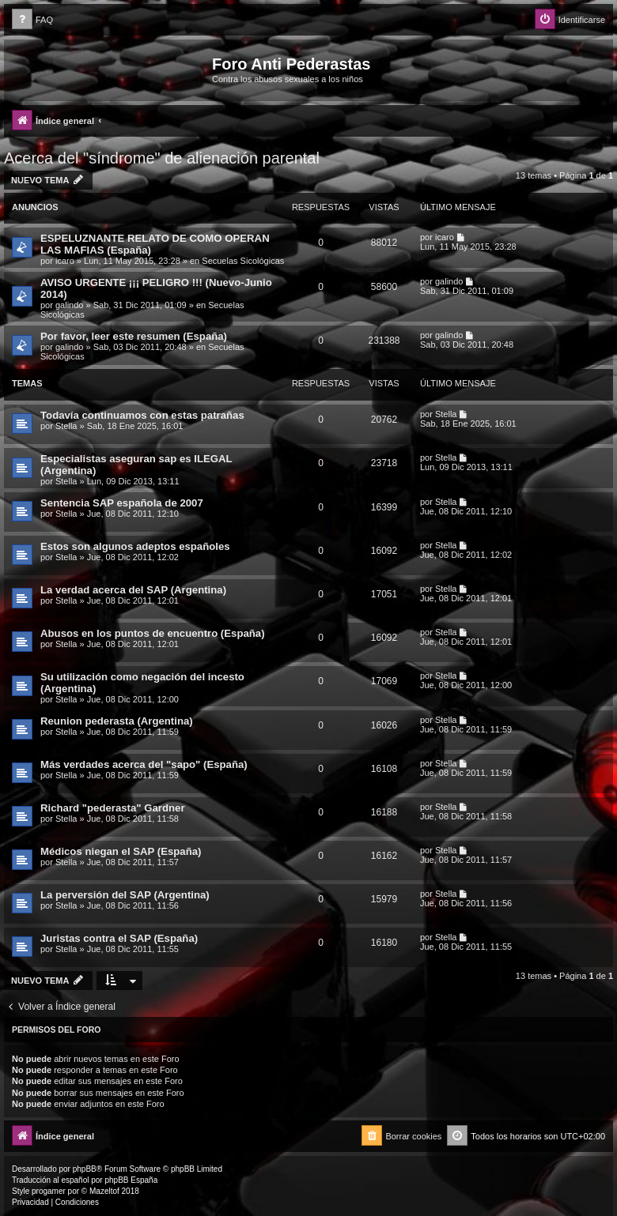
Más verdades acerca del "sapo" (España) (144, 764)
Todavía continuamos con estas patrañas (142, 415)
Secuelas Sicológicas (243, 260)
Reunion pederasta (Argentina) (116, 721)
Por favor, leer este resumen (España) (133, 336)
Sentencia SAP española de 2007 (121, 503)
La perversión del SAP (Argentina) (125, 895)
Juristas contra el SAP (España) (119, 938)
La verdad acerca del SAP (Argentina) (133, 590)
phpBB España (130, 1180)
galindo (69, 305)
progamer (49, 1191)
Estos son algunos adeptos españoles (135, 546)
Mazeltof (104, 1191)
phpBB (85, 1169)
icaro (64, 260)
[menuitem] (32, 20)
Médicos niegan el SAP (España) (121, 851)
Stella (66, 426)
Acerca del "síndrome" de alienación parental (162, 158)
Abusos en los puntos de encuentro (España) (152, 633)
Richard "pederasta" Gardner (112, 808)
